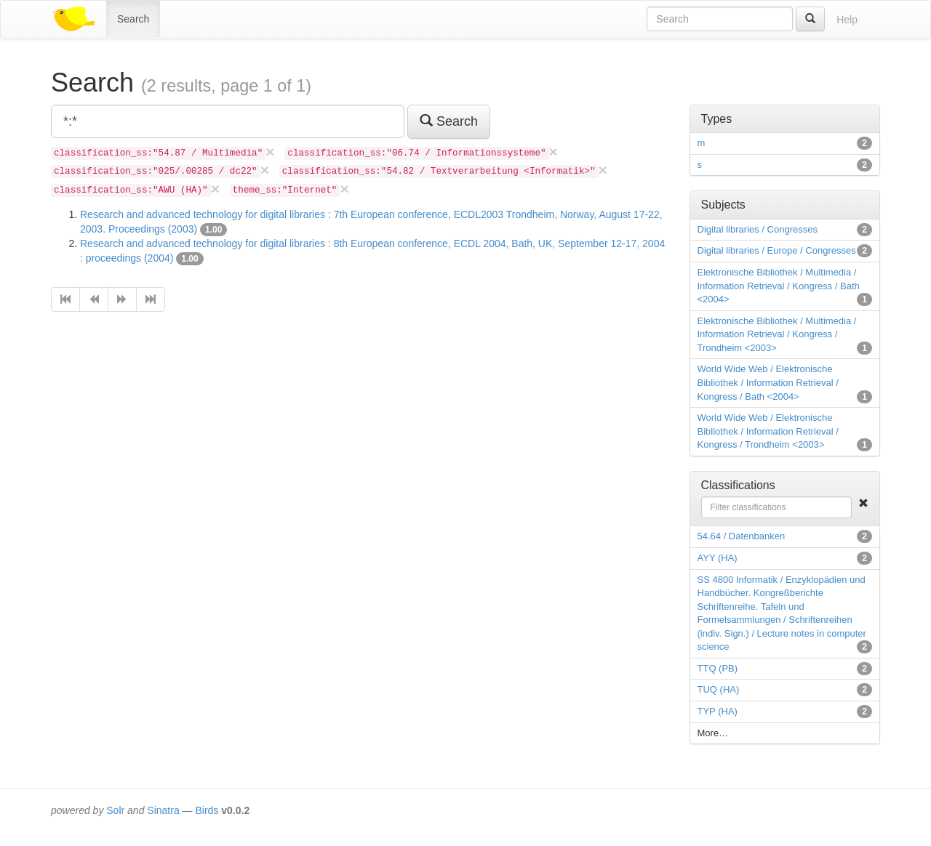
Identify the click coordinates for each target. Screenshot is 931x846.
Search (133, 19)
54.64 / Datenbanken (742, 536)
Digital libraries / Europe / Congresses (777, 250)
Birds (206, 810)
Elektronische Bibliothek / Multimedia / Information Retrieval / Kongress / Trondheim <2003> (777, 334)
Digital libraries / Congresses (758, 229)
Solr (115, 810)
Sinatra (163, 810)
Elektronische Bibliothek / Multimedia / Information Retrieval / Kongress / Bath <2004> (779, 286)
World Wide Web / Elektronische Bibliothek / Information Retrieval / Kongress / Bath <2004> (768, 382)
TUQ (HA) (719, 689)
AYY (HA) (718, 557)
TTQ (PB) (718, 668)
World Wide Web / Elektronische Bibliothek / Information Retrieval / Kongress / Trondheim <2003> (768, 431)
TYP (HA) (718, 711)
